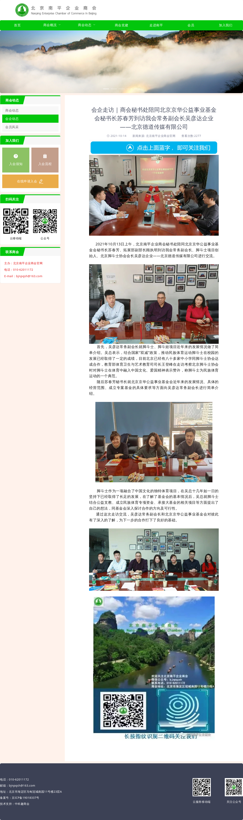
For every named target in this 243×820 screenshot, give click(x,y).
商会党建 (121, 25)
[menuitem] (17, 25)
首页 (17, 25)
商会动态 (12, 110)
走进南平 (156, 25)
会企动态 (12, 118)
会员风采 (12, 127)
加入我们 (225, 25)
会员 (191, 25)
